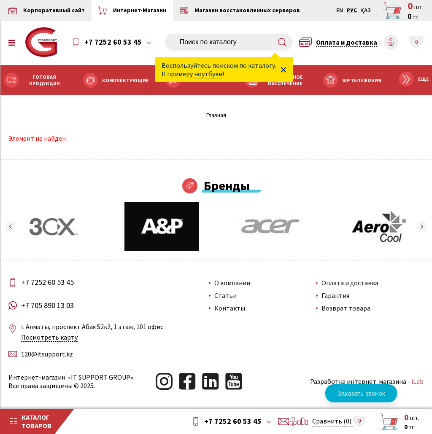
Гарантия (335, 295)
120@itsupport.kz (47, 354)
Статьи (225, 295)
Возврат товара (345, 308)
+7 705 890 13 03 (47, 305)
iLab (417, 381)
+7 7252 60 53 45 (113, 42)
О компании (232, 283)
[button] (10, 227)
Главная (216, 115)
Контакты (229, 308)
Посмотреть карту (49, 337)
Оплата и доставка (349, 283)
